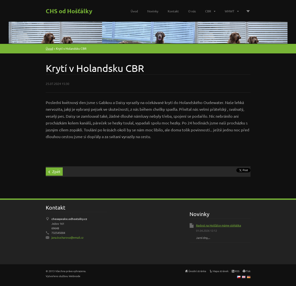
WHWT (229, 11)
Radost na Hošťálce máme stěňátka (218, 225)
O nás (192, 11)
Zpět (56, 171)
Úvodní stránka (197, 271)
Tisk (248, 271)
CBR (208, 11)
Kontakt (173, 11)
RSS (237, 271)
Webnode (74, 276)
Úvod (134, 11)
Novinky (152, 11)
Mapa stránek (220, 271)
